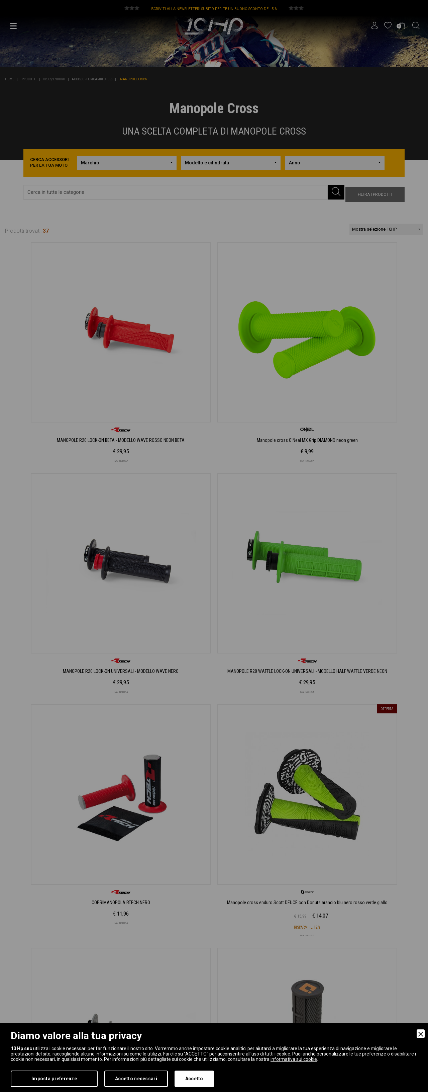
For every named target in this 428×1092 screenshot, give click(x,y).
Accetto (194, 1078)
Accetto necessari (136, 1078)
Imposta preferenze (54, 1078)
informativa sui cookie (294, 1059)
